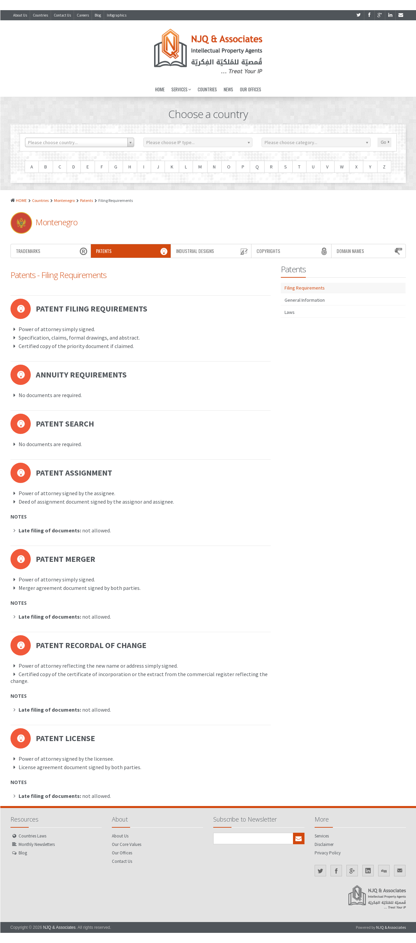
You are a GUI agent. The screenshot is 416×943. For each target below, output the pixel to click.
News (228, 89)
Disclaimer (324, 844)
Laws (290, 312)
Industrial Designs (212, 251)
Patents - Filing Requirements (58, 274)
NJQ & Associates (59, 927)
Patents (86, 200)
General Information (305, 300)
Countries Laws (32, 836)
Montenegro (64, 200)
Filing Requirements (305, 288)
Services (181, 89)
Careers (83, 15)
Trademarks (52, 251)
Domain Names (370, 251)
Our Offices (250, 89)
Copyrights (292, 251)
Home (160, 89)
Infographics (116, 15)
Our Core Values (126, 844)
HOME (21, 200)
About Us (20, 15)
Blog (98, 15)
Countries (40, 15)
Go (385, 142)
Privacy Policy (328, 853)
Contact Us (62, 15)
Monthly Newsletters (37, 844)
